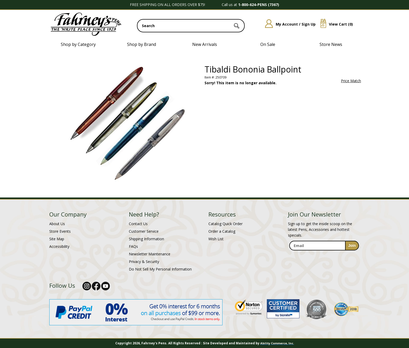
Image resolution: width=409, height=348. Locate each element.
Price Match (351, 81)
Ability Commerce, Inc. (277, 343)
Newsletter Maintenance (149, 253)
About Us (57, 223)
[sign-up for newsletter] (352, 245)
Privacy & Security (144, 261)
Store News (331, 44)
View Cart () (334, 24)
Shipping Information (146, 238)
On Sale (267, 44)
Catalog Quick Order (225, 223)
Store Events (60, 231)
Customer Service (144, 231)
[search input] (191, 25)
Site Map (56, 238)
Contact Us (138, 223)
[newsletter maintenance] (324, 256)
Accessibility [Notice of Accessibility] (59, 246)
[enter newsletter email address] (324, 245)
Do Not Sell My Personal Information (160, 269)
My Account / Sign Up (288, 24)
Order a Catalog (221, 231)
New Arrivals (204, 44)
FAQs (133, 246)
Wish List (216, 238)
